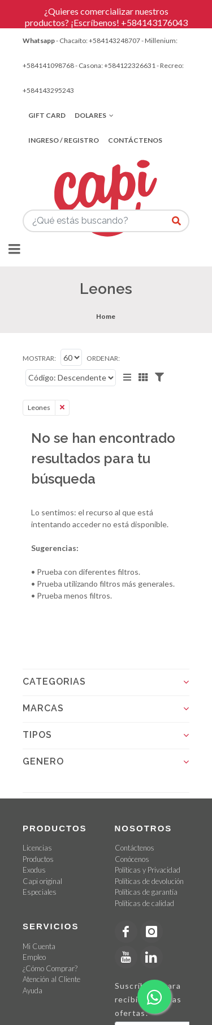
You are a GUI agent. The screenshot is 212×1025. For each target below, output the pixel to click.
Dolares (94, 115)
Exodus (34, 869)
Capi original (42, 881)
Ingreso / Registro (63, 140)
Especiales (40, 891)
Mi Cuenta (39, 946)
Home (105, 316)
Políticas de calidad (144, 903)
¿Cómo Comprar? (50, 968)
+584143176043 (154, 22)
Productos (38, 859)
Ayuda (32, 990)
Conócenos (132, 859)
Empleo (34, 957)
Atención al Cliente (51, 979)
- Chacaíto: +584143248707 (98, 40)
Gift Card (47, 115)
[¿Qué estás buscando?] (176, 221)
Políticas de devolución (149, 881)
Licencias (37, 847)
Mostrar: (39, 358)
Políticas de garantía (146, 891)
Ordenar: (103, 358)
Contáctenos (135, 140)
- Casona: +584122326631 (115, 65)
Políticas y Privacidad (147, 869)
